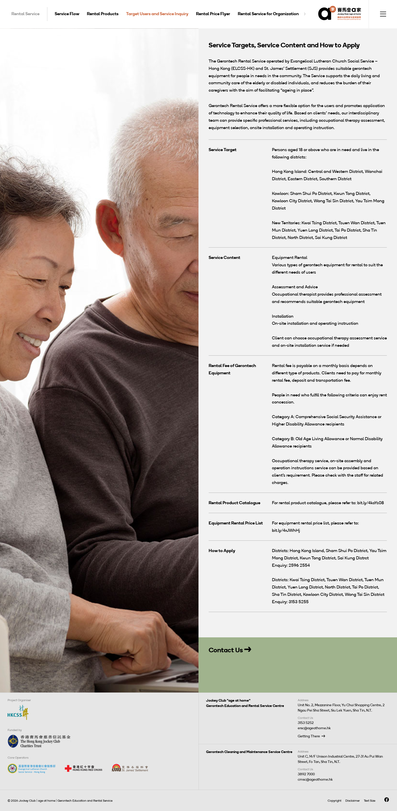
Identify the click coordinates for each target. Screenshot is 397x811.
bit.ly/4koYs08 (370, 502)
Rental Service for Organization (268, 13)
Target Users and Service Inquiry (157, 13)
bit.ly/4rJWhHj (286, 530)
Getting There (309, 736)
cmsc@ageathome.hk (315, 779)
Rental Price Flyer (213, 13)
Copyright (334, 800)
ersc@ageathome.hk (314, 728)
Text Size (369, 800)
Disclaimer (352, 800)
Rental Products (102, 13)
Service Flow (67, 13)
